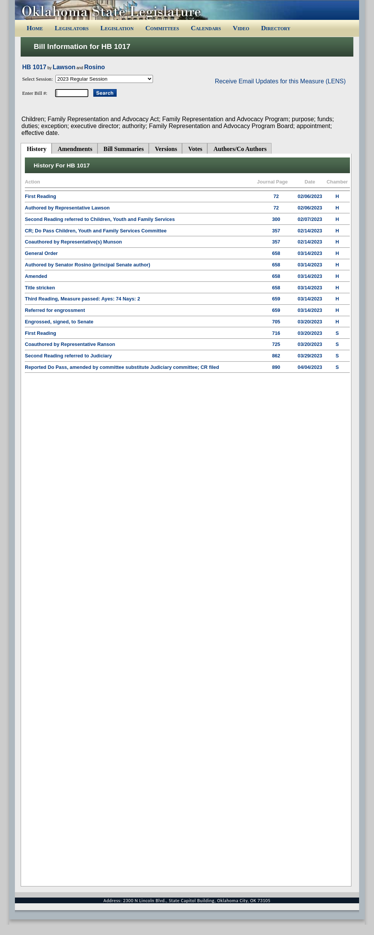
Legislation (116, 28)
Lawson (64, 67)
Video (241, 28)
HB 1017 (34, 67)
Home (35, 28)
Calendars (206, 28)
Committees (162, 28)
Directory (276, 28)
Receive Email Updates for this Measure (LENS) (280, 81)
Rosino (94, 67)
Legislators (72, 28)
